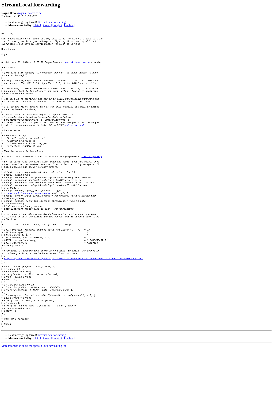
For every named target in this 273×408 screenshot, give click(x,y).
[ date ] (37, 25)
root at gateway (91, 181)
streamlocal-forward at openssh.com (27, 225)
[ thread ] (46, 25)
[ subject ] (58, 25)
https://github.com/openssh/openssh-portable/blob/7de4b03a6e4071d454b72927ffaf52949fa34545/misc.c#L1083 (73, 304)
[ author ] (69, 25)
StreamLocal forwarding (52, 22)
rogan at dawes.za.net (30, 13)
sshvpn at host (74, 143)
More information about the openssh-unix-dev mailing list (33, 404)
